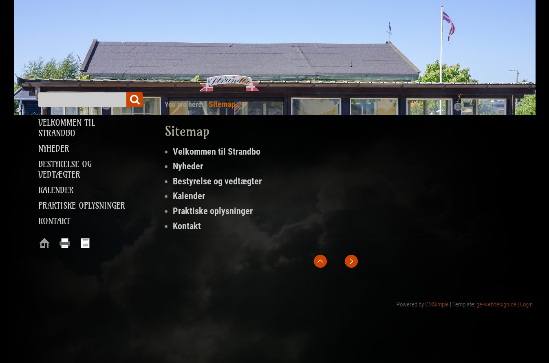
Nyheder (188, 166)
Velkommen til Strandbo (216, 152)
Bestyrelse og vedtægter (217, 181)
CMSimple (437, 304)
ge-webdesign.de (496, 304)
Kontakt (187, 226)
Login (526, 304)
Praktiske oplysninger (213, 211)
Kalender (189, 196)
